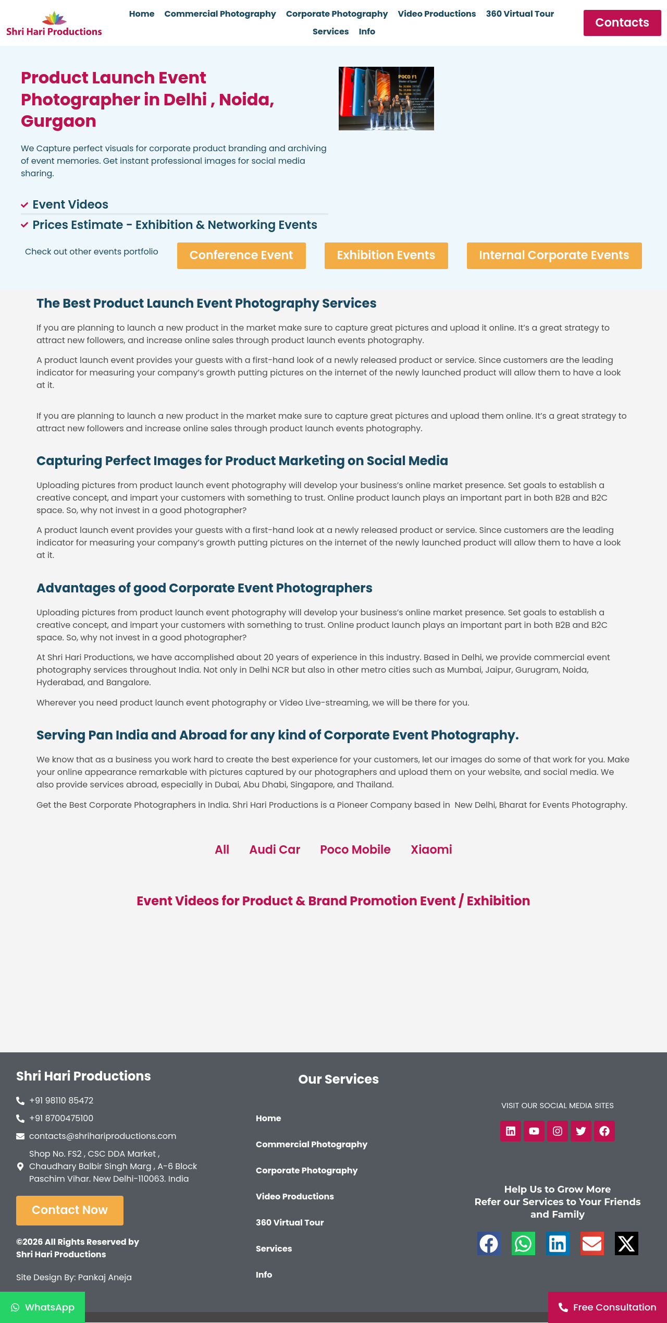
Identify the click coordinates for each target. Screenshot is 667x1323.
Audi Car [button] (274, 850)
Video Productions (437, 14)
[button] (489, 1244)
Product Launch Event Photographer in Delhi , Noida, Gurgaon (147, 99)
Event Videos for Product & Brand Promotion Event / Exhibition (333, 900)
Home (142, 14)
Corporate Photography (337, 14)
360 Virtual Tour (520, 14)
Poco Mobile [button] (355, 850)
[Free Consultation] (607, 1307)
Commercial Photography (220, 14)
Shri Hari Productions (83, 1076)
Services (331, 32)
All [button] (221, 850)
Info (367, 32)
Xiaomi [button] (432, 850)
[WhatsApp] (42, 1307)
